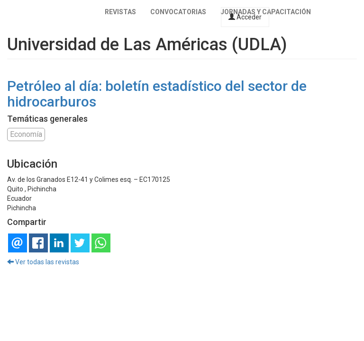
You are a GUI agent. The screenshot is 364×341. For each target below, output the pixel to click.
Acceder (245, 17)
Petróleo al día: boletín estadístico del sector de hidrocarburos (157, 94)
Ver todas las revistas (43, 262)
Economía (26, 134)
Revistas (120, 12)
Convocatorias (178, 12)
